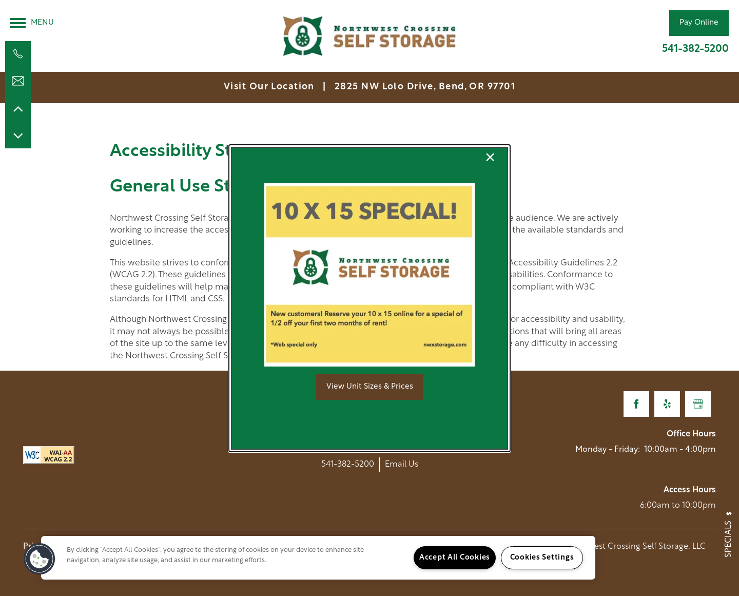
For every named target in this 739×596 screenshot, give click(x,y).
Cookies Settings (542, 558)
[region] (318, 558)
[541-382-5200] (18, 54)
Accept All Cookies (454, 558)
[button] (369, 387)
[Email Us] (18, 81)
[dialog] (369, 298)
